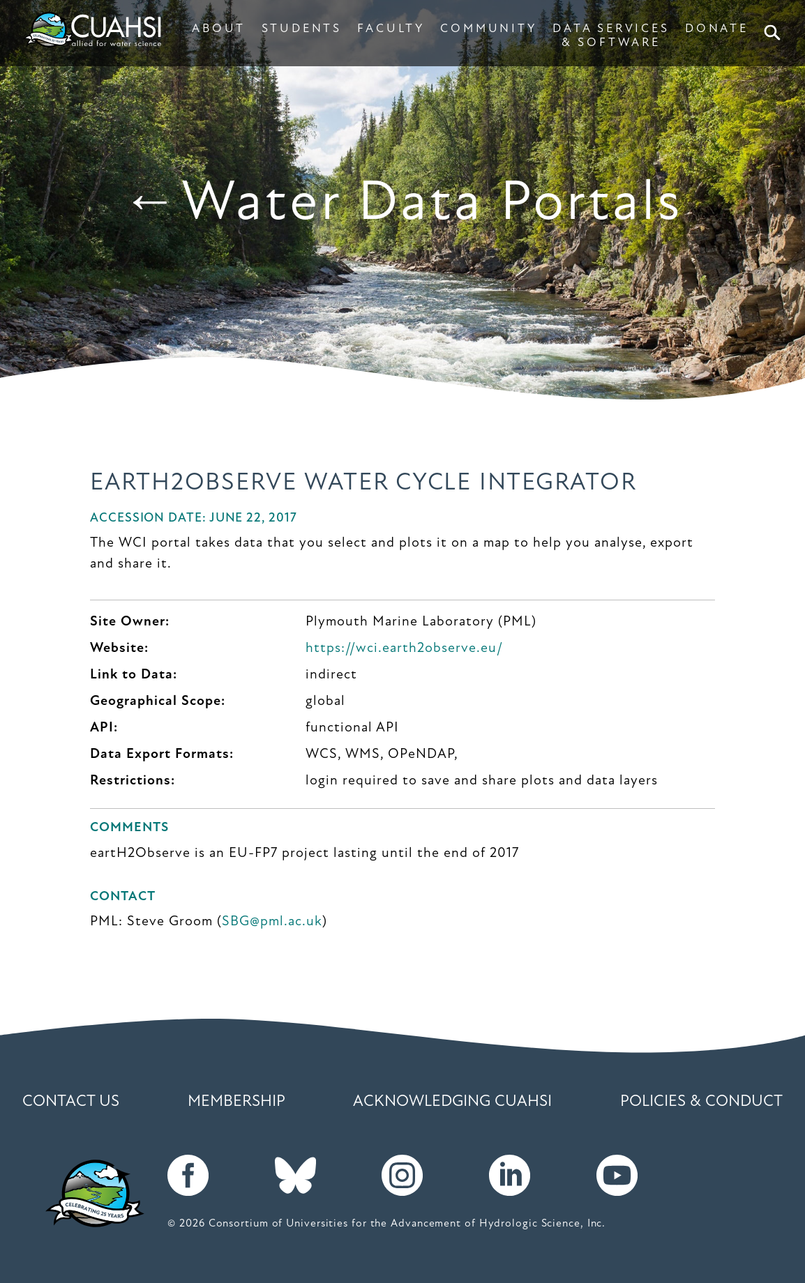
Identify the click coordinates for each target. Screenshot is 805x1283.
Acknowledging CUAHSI (452, 1102)
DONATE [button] (716, 29)
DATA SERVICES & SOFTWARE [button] (611, 36)
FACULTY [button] (391, 29)
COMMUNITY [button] (488, 29)
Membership (236, 1102)
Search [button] (774, 32)
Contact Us (70, 1102)
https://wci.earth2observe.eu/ (404, 648)
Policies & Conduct (701, 1102)
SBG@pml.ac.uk (272, 922)
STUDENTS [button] (302, 29)
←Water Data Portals (403, 204)
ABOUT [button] (219, 29)
